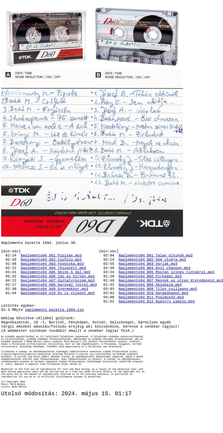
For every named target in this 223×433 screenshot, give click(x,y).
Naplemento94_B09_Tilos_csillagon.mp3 (158, 300)
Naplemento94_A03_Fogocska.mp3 (52, 270)
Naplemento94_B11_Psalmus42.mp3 (151, 310)
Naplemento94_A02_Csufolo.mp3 (51, 265)
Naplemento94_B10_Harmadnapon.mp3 (153, 305)
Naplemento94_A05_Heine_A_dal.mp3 (55, 280)
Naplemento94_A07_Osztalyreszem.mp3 (58, 290)
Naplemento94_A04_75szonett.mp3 (53, 275)
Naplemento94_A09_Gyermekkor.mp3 (54, 300)
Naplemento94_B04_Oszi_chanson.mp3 (154, 275)
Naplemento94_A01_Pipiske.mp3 (51, 260)
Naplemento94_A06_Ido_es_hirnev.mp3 (58, 285)
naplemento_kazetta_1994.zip (54, 325)
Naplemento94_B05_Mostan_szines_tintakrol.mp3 (166, 280)
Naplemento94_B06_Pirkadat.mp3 (150, 285)
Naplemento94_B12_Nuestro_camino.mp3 (157, 315)
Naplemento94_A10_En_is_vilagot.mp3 (58, 305)
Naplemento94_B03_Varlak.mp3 (148, 270)
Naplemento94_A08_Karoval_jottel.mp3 (59, 295)
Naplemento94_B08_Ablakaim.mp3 (150, 295)
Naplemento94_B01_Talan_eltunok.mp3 (155, 260)
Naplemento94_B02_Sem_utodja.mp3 (152, 265)
